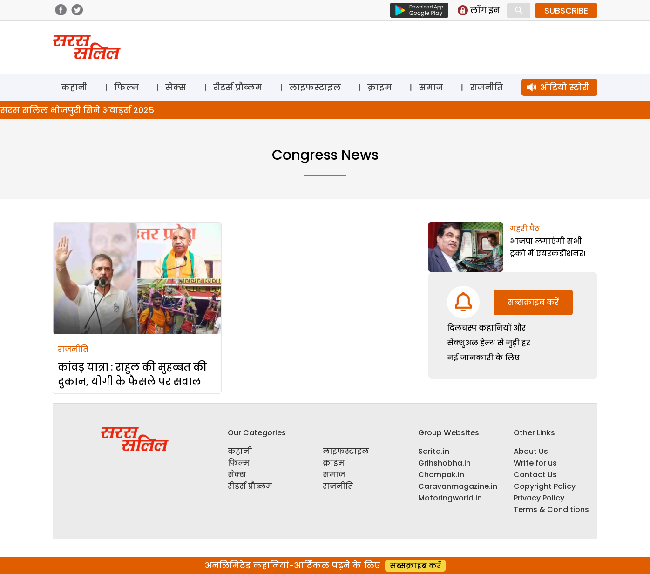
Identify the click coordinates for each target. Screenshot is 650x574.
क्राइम (379, 87)
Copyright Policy (545, 486)
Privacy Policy (539, 498)
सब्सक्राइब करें (533, 302)
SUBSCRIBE (566, 10)
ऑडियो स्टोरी (564, 87)
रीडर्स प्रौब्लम (237, 87)
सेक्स (175, 87)
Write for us (535, 463)
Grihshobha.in (444, 463)
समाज (431, 87)
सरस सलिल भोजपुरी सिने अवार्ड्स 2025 (77, 110)
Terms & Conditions (551, 509)
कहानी (74, 87)
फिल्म (126, 87)
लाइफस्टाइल (315, 87)
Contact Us (535, 474)
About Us (531, 451)
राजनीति (486, 87)
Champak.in (441, 474)
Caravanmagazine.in (457, 486)
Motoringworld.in (450, 498)
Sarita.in (433, 451)
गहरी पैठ (525, 228)
